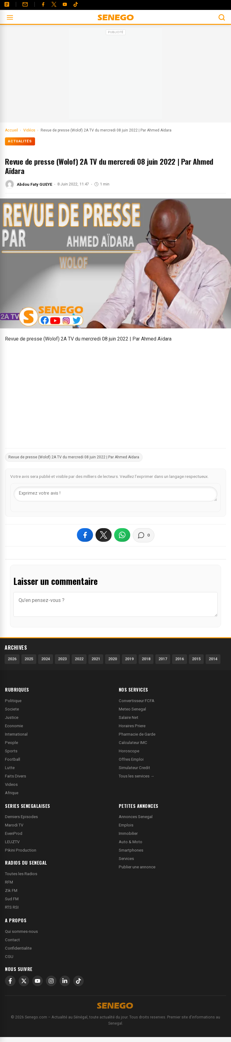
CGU (9, 956)
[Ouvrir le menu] (10, 17)
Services (126, 858)
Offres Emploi (131, 759)
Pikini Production (20, 850)
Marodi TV (14, 825)
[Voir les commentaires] (143, 535)
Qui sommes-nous (21, 931)
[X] (24, 981)
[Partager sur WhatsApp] (122, 535)
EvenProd (13, 833)
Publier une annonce (137, 867)
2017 (162, 659)
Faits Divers (15, 776)
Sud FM (12, 899)
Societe (12, 709)
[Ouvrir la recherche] (221, 17)
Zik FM (11, 890)
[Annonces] (7, 4)
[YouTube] (64, 4)
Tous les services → (136, 776)
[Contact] (25, 4)
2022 (79, 659)
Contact (12, 939)
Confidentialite (18, 948)
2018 (146, 659)
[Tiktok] (75, 4)
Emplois (126, 825)
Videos (11, 784)
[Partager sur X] (104, 535)
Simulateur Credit (134, 767)
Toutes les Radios (21, 873)
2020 (112, 659)
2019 (129, 659)
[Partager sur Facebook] (85, 535)
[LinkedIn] (65, 981)
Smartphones (131, 850)
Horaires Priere (132, 726)
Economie (14, 726)
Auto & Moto (130, 841)
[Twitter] (53, 4)
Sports (11, 751)
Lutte (10, 767)
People (11, 742)
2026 (12, 659)
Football (12, 759)
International (16, 734)
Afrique (11, 792)
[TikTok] (78, 981)
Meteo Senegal (132, 709)
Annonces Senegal (136, 816)
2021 (95, 659)
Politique (13, 700)
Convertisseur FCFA (136, 700)
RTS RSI (12, 907)
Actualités (20, 141)
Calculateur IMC (133, 742)
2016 (179, 659)
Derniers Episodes (21, 816)
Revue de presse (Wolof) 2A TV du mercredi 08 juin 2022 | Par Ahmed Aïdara (73, 457)
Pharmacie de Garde (137, 734)
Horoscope (129, 751)
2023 (62, 659)
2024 (45, 659)
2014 (213, 659)
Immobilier (128, 833)
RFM (9, 882)
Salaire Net (128, 717)
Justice (11, 717)
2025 (28, 659)
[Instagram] (51, 981)
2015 (196, 659)
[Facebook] (43, 4)
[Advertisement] (115, 75)
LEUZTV (12, 841)
